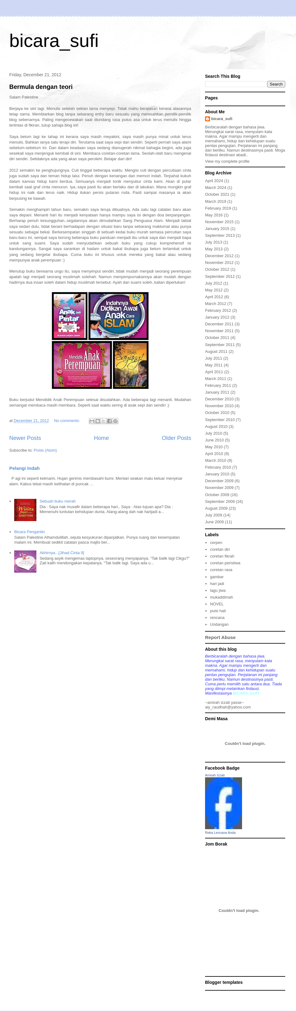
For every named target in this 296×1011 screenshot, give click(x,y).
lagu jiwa (218, 590)
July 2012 (213, 283)
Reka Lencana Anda (220, 832)
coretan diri (220, 549)
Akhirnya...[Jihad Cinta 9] (61, 552)
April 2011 (214, 372)
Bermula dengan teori (41, 86)
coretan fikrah (222, 556)
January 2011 (217, 392)
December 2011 (219, 324)
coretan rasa (221, 569)
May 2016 (214, 215)
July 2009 (213, 515)
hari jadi (217, 583)
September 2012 (220, 276)
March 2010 (215, 460)
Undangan (219, 624)
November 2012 (219, 262)
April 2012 (214, 297)
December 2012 (219, 255)
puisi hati (218, 610)
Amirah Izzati (215, 775)
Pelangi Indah (24, 468)
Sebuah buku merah (57, 501)
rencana (217, 617)
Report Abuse (220, 637)
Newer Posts (25, 438)
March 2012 (215, 303)
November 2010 (219, 405)
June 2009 (214, 522)
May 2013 (214, 249)
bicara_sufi (54, 40)
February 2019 (218, 208)
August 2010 (216, 426)
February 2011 (218, 385)
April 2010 (214, 453)
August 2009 (216, 508)
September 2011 (220, 344)
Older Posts (176, 438)
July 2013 (213, 242)
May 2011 (214, 365)
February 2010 (218, 467)
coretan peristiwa (225, 563)
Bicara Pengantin (29, 531)
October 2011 (217, 337)
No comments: (67, 420)
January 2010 (217, 474)
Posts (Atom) (45, 450)
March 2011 (215, 378)
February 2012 (218, 310)
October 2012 (217, 269)
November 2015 (219, 221)
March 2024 (215, 187)
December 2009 (219, 480)
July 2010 (213, 433)
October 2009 (217, 494)
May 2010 (214, 447)
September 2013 (220, 235)
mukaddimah (221, 597)
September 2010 (220, 419)
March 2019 (215, 201)
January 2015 (217, 228)
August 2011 (216, 351)
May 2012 (214, 290)
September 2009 (220, 501)
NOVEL (217, 604)
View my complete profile (227, 161)
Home (101, 438)
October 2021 (217, 194)
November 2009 (219, 487)
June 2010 (214, 440)
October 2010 (217, 412)
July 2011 (213, 358)
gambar (217, 576)
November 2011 (219, 330)
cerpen (216, 542)
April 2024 (214, 180)
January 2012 (217, 317)
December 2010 (219, 399)
